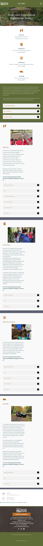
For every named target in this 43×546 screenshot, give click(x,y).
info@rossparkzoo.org (23, 526)
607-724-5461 (23, 525)
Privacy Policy (28, 534)
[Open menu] (41, 4)
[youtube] (24, 529)
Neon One (25, 540)
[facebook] (19, 529)
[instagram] (21, 529)
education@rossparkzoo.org (13, 494)
